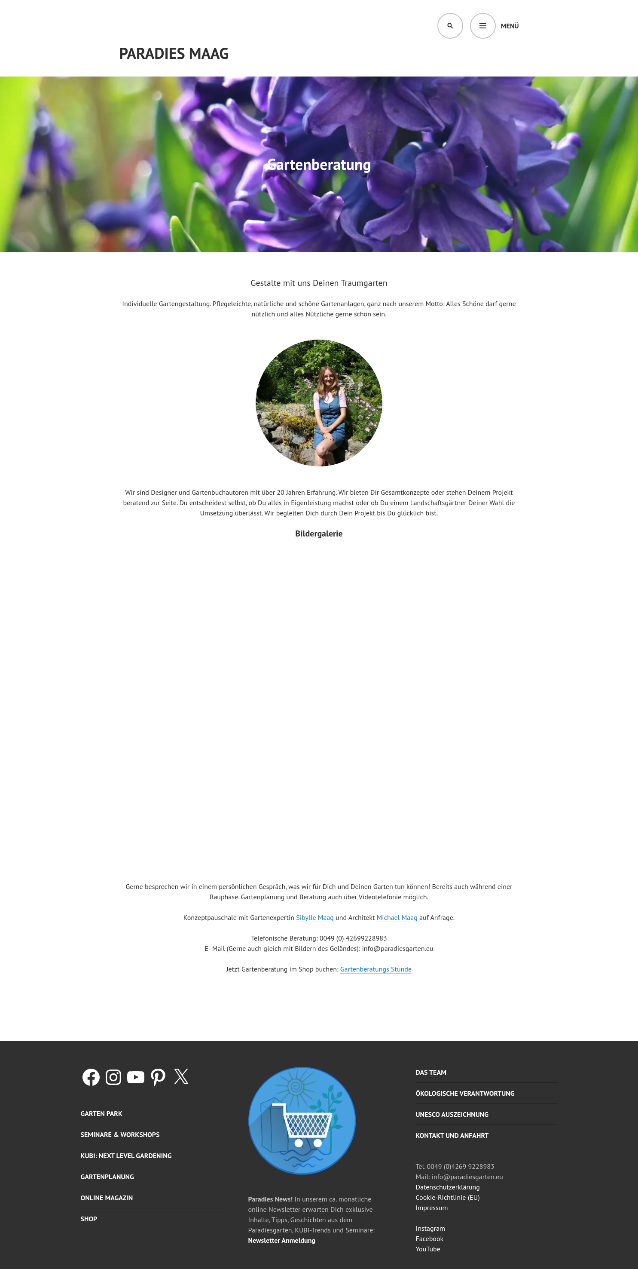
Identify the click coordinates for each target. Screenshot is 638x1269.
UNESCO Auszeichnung (452, 1114)
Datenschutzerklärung (448, 1187)
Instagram (430, 1228)
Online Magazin (107, 1197)
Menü (510, 25)
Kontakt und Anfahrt (452, 1135)
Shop (89, 1218)
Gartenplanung (107, 1176)
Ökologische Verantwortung (465, 1093)
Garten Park (101, 1113)
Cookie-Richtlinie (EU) (448, 1197)
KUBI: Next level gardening (126, 1155)
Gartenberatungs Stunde (376, 969)
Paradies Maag (174, 53)
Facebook (430, 1238)
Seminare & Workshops (120, 1134)
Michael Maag (397, 917)
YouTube (428, 1248)
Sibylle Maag (315, 917)
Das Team (431, 1072)
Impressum (432, 1207)
